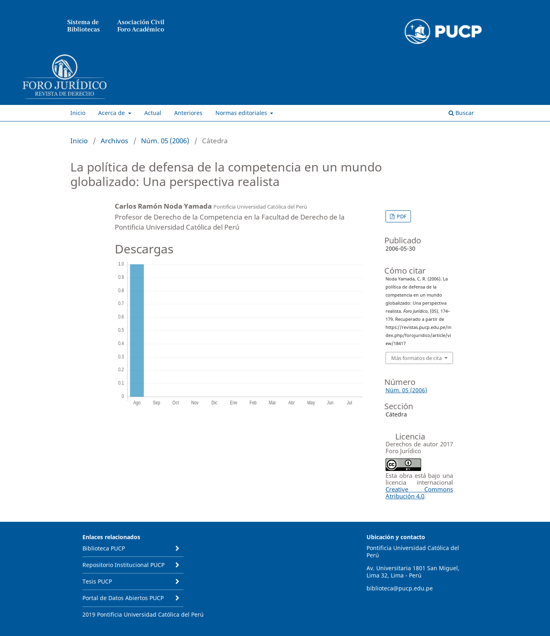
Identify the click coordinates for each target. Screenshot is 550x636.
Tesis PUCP (97, 581)
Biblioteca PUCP (103, 548)
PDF (401, 216)
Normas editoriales (242, 113)
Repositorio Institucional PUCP (123, 565)
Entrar (472, 50)
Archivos (114, 140)
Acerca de (112, 113)
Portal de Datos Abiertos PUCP (123, 598)
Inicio (77, 113)
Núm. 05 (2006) (165, 140)
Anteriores (188, 113)
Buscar (461, 113)
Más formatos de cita (416, 358)
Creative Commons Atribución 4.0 (419, 492)
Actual (152, 113)
